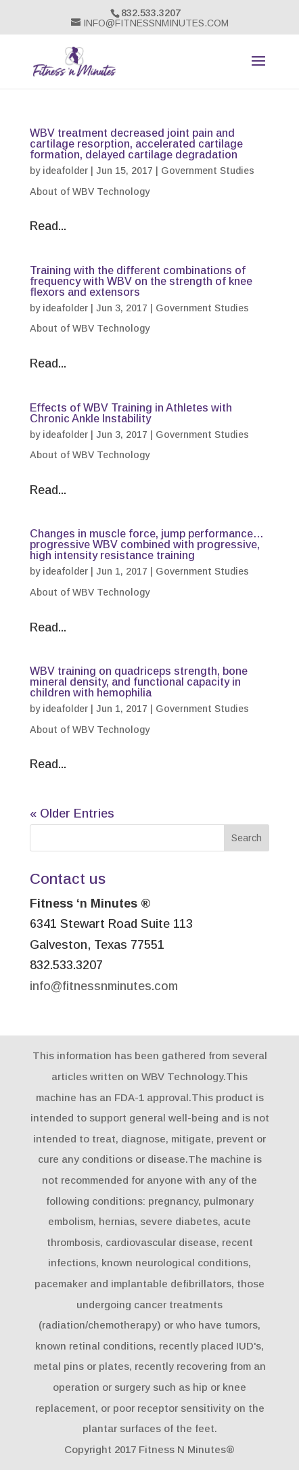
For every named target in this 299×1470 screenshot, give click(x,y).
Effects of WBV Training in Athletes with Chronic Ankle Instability (131, 413)
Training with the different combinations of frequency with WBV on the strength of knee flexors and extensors (141, 281)
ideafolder (65, 170)
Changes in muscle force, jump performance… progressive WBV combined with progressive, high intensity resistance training (147, 544)
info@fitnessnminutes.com (104, 986)
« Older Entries (72, 813)
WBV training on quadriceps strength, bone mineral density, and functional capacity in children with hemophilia (139, 681)
